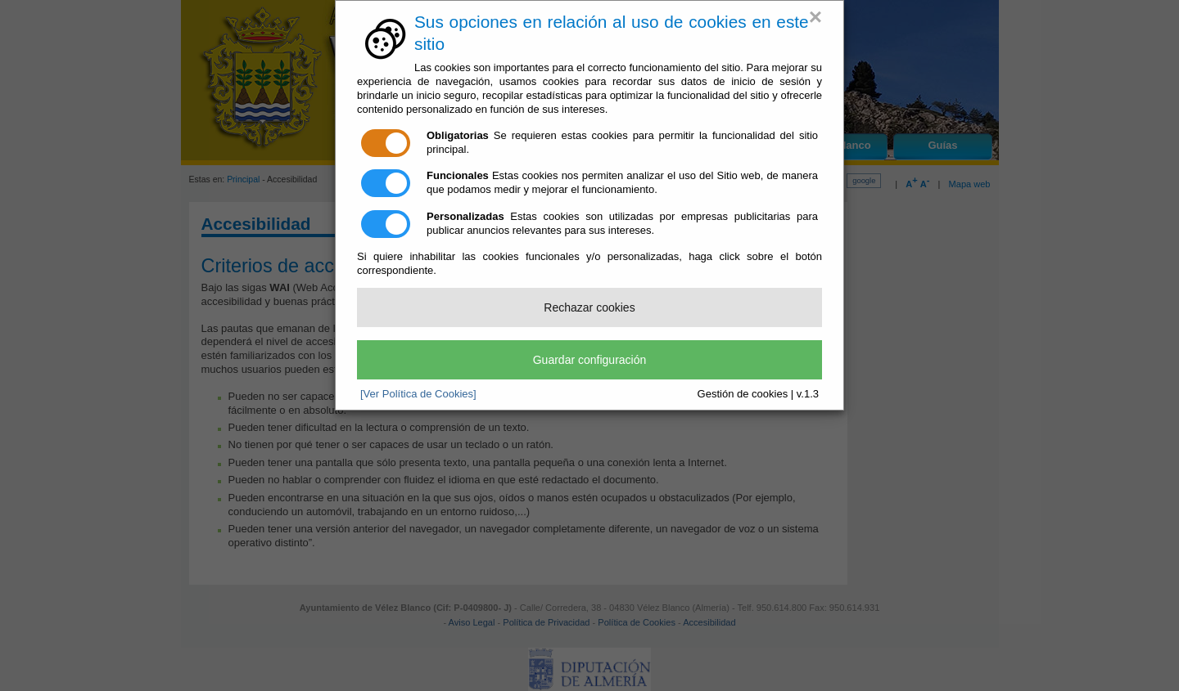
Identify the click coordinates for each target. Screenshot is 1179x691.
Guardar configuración (590, 359)
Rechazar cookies (589, 307)
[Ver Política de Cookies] (418, 394)
